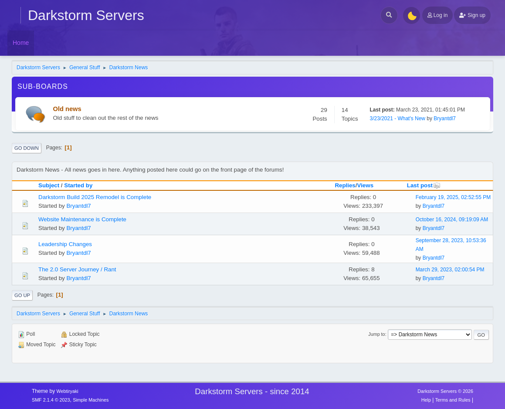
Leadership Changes (65, 244)
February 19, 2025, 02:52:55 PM (453, 197)
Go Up (22, 295)
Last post (424, 185)
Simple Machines (90, 399)
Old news (67, 108)
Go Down (26, 148)
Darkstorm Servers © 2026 (445, 391)
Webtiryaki (67, 391)
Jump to (376, 334)
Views (365, 185)
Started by (78, 185)
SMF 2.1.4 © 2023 (51, 399)
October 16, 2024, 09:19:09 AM (452, 219)
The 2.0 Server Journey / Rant (77, 269)
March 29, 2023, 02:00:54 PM (450, 270)
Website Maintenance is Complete (82, 219)
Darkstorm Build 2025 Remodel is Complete (94, 197)
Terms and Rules (453, 399)
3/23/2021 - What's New (398, 118)
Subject (48, 185)
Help (426, 399)
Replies (345, 185)
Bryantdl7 (445, 118)
